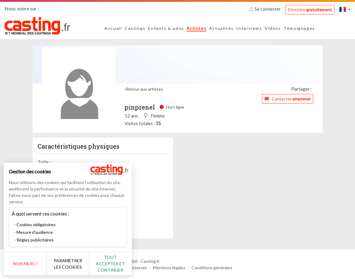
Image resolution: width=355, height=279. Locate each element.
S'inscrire (310, 9)
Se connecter (265, 9)
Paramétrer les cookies (68, 264)
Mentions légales (169, 267)
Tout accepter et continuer (110, 264)
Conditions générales (211, 267)
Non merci (25, 263)
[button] (344, 9)
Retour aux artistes (144, 89)
